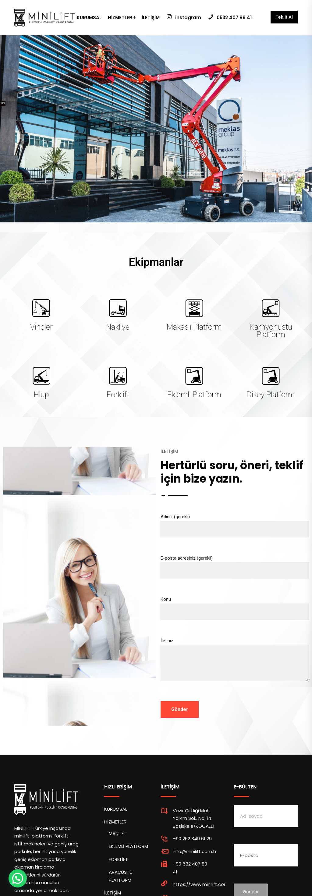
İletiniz (235, 665)
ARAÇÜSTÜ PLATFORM (121, 876)
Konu (235, 605)
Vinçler (41, 327)
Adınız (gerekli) (235, 523)
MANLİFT (117, 833)
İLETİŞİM (151, 17)
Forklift (118, 394)
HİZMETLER (120, 17)
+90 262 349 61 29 (192, 838)
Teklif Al (284, 17)
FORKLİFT (118, 859)
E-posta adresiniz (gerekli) (235, 564)
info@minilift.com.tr (195, 851)
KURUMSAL (89, 17)
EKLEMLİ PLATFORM (128, 846)
